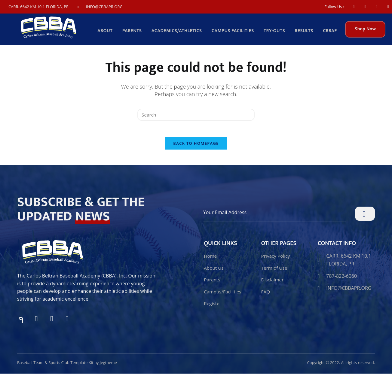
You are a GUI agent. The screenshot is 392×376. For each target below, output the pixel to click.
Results (305, 31)
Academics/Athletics (180, 31)
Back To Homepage (196, 145)
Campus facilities (235, 31)
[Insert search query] (196, 115)
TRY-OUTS (276, 31)
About (109, 31)
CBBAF (330, 31)
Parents (135, 31)
